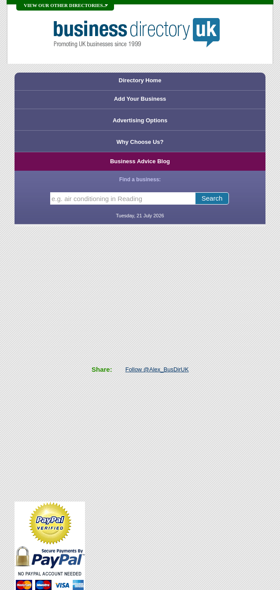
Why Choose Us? (140, 142)
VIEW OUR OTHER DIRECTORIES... (65, 5)
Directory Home (140, 80)
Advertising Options (140, 120)
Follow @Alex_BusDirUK (157, 369)
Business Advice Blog (140, 161)
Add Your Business (140, 98)
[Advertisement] (50, 363)
